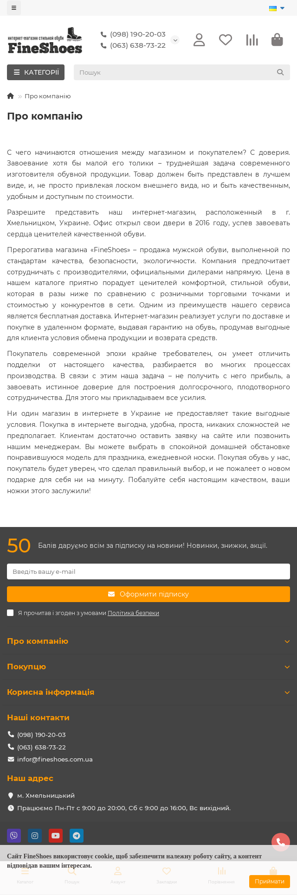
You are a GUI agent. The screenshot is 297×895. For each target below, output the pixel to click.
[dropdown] (14, 7)
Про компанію (148, 641)
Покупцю (148, 666)
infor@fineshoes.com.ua (55, 759)
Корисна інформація (148, 692)
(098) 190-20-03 (131, 34)
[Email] (148, 571)
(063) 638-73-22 (131, 45)
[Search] (182, 72)
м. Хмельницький (46, 795)
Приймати (269, 881)
